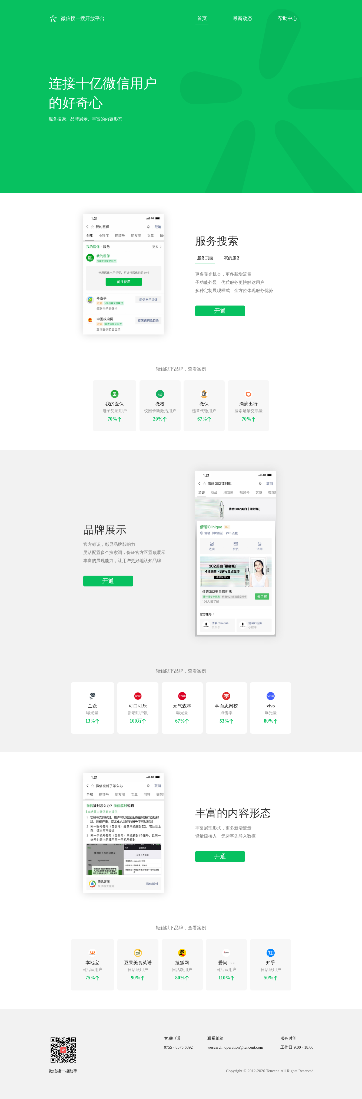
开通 (220, 310)
